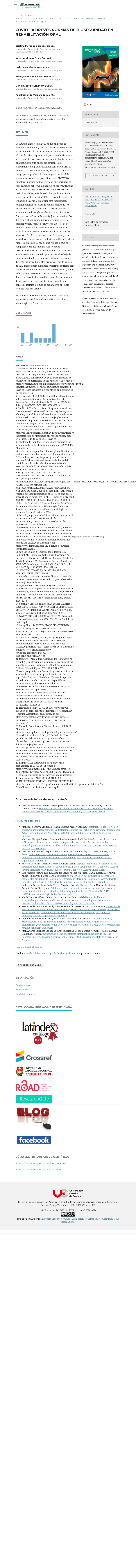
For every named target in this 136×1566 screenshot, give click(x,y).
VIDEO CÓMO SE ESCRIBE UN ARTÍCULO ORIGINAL (42, 1163)
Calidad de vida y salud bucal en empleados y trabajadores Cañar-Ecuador (69, 854)
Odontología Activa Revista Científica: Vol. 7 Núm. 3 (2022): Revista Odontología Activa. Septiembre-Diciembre (71, 832)
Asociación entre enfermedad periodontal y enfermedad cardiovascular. (64, 899)
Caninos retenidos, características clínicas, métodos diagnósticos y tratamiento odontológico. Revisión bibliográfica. (67, 921)
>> (41, 946)
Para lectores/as (23, 985)
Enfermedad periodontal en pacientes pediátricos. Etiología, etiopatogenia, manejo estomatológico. (69, 865)
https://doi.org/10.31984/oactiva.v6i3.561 (42, 108)
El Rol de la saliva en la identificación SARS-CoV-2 (65, 808)
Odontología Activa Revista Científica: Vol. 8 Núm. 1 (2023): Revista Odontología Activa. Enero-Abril (70, 868)
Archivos (29, 15)
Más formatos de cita (98, 175)
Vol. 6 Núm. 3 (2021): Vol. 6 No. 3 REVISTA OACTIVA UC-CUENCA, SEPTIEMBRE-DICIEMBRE (60, 18)
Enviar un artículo (29, 965)
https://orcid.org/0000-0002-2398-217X (30, 52)
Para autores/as (23, 989)
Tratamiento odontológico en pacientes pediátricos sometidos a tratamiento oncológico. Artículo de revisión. (70, 828)
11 (36, 946)
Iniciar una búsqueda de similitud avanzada (57, 953)
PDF (89, 104)
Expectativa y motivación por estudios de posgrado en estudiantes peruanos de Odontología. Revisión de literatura (68, 877)
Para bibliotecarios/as (26, 994)
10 (33, 946)
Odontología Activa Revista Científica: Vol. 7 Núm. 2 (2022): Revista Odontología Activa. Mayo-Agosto (67, 810)
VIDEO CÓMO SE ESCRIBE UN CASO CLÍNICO (38, 1169)
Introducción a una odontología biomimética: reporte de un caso (77, 933)
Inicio (19, 15)
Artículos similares (28, 820)
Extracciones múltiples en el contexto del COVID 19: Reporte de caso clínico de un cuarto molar (70, 841)
